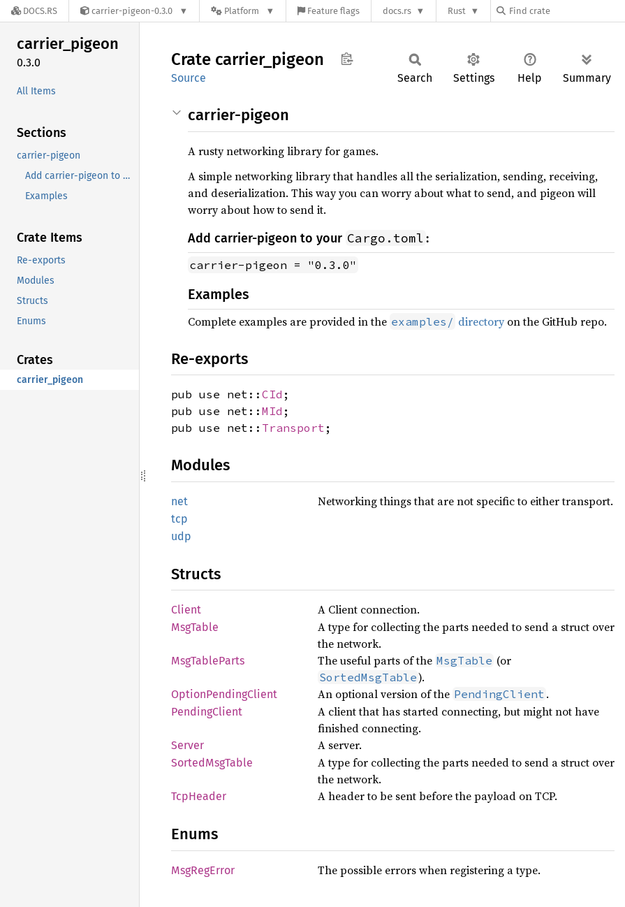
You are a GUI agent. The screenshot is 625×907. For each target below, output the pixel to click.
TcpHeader (198, 796)
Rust (457, 11)
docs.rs (397, 11)
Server (187, 745)
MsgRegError (203, 870)
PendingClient (206, 711)
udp (181, 536)
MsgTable (195, 627)
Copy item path (346, 59)
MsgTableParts (207, 660)
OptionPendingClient (224, 694)
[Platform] (243, 11)
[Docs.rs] (34, 11)
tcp (179, 518)
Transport (293, 428)
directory (447, 321)
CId (272, 394)
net (179, 501)
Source (188, 78)
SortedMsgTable (212, 762)
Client (186, 609)
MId (272, 411)
